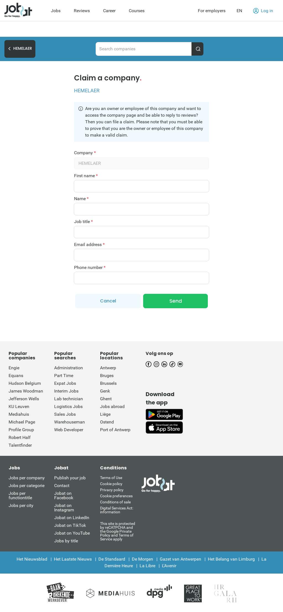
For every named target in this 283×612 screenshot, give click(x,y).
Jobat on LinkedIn (71, 517)
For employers (212, 10)
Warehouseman (69, 422)
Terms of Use (111, 477)
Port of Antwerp (115, 429)
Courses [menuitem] (137, 10)
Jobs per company (27, 477)
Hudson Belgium (25, 383)
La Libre (147, 565)
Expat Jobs (65, 383)
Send (175, 300)
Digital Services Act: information (116, 510)
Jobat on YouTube (72, 533)
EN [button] (239, 10)
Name (81, 199)
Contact (61, 485)
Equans (16, 375)
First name (86, 176)
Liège (105, 414)
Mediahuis (19, 414)
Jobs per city (21, 505)
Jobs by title (66, 540)
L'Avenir (169, 565)
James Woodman (26, 391)
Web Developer (68, 429)
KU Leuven (19, 406)
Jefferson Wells (24, 398)
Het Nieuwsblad (32, 559)
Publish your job (70, 477)
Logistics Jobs (68, 406)
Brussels (108, 383)
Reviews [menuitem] (82, 10)
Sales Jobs (65, 414)
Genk (105, 391)
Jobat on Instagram (64, 507)
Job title (83, 221)
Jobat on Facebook (63, 495)
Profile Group (21, 429)
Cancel (108, 301)
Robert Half (20, 437)
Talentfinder (20, 445)
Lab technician (68, 398)
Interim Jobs (66, 391)
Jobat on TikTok (70, 525)
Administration (68, 367)
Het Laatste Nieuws (73, 559)
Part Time (63, 375)
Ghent (106, 398)
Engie (14, 367)
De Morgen (142, 559)
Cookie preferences (116, 496)
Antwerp (108, 367)
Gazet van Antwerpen (180, 559)
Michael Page (22, 422)
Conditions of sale (115, 502)
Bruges (107, 375)
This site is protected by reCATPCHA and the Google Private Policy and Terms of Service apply (117, 531)
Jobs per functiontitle (20, 495)
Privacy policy (112, 490)
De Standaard (111, 559)
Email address (89, 244)
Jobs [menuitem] (56, 10)
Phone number (90, 267)
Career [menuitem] (109, 10)
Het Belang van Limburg (231, 559)
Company (85, 153)
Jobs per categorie (26, 485)
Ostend (107, 422)
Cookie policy (111, 484)
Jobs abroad (112, 406)
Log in (263, 11)
